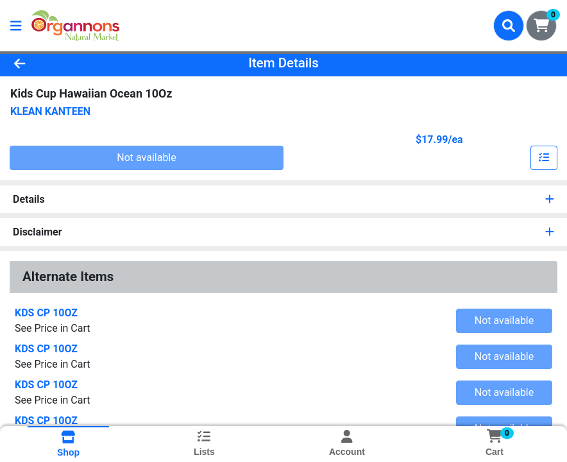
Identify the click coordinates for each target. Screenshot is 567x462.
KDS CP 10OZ (46, 313)
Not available (146, 157)
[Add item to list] (543, 158)
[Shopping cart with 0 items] (541, 25)
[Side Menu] (16, 25)
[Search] (508, 25)
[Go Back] (78, 63)
